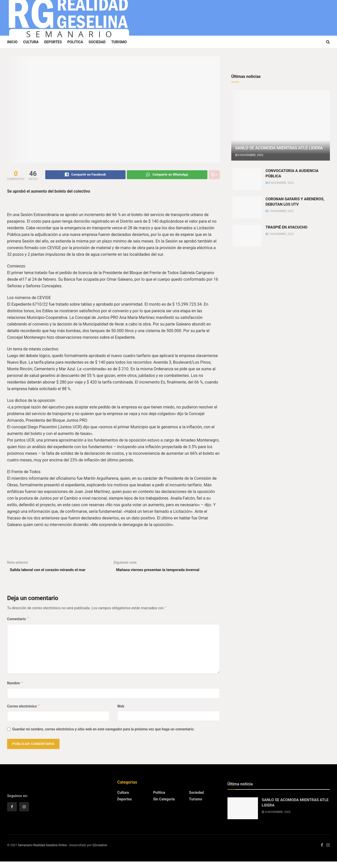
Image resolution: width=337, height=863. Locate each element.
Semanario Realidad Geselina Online (42, 846)
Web (120, 708)
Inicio (12, 42)
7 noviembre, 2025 (280, 211)
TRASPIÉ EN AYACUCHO (287, 227)
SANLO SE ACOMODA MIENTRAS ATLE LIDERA (279, 147)
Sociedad (97, 42)
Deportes (53, 42)
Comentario (18, 620)
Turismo (119, 42)
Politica (75, 42)
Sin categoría (164, 801)
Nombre (15, 684)
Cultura (31, 42)
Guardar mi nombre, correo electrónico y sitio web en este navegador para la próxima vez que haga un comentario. (103, 731)
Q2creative (99, 846)
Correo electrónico (23, 708)
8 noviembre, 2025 (249, 155)
